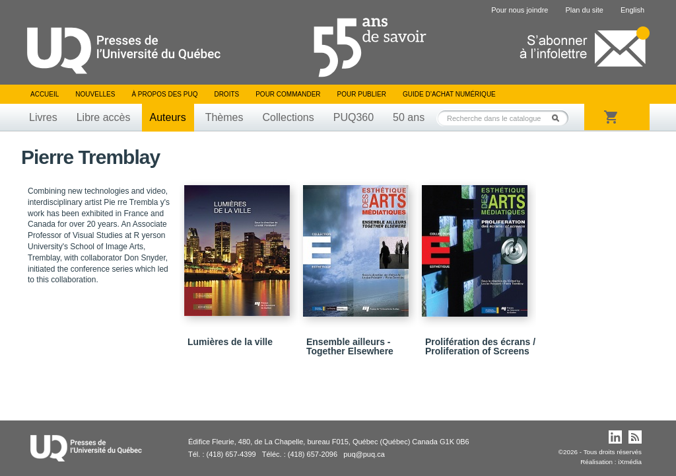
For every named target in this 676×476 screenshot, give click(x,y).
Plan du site (584, 10)
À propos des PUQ (164, 94)
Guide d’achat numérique (449, 94)
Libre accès (104, 117)
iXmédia (630, 461)
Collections (288, 117)
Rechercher (559, 118)
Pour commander (287, 94)
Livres (43, 117)
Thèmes (224, 117)
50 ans (408, 117)
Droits (226, 94)
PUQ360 (353, 117)
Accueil (44, 94)
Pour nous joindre (519, 10)
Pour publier (361, 94)
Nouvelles (95, 94)
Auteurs (168, 117)
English (632, 10)
